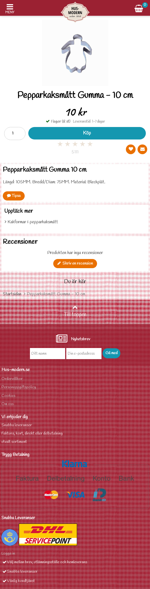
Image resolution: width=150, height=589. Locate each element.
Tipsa (14, 196)
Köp (87, 133)
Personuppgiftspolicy (18, 387)
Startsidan (12, 294)
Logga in (8, 553)
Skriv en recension (75, 263)
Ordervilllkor (12, 379)
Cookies (8, 395)
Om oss (7, 404)
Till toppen (75, 311)
